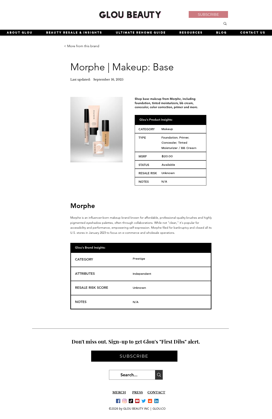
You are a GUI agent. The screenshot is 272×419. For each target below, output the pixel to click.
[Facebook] (118, 401)
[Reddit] (150, 401)
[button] (208, 14)
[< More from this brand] (82, 46)
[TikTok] (131, 401)
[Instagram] (124, 401)
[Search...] (129, 374)
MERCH (119, 392)
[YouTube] (137, 401)
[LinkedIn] (156, 401)
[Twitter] (144, 401)
